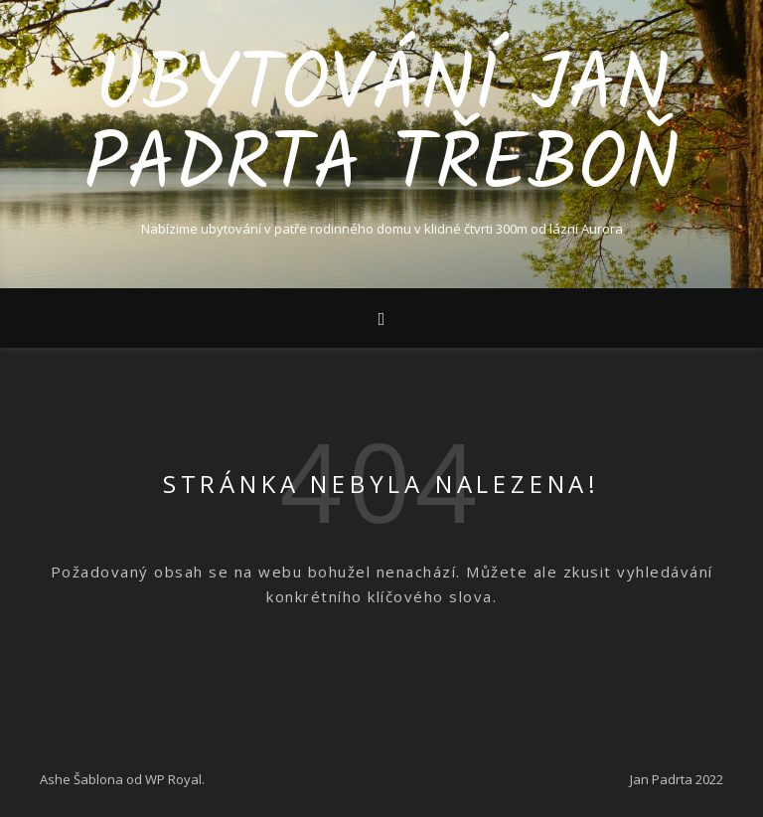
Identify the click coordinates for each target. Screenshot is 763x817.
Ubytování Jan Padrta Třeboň (381, 127)
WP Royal (173, 779)
